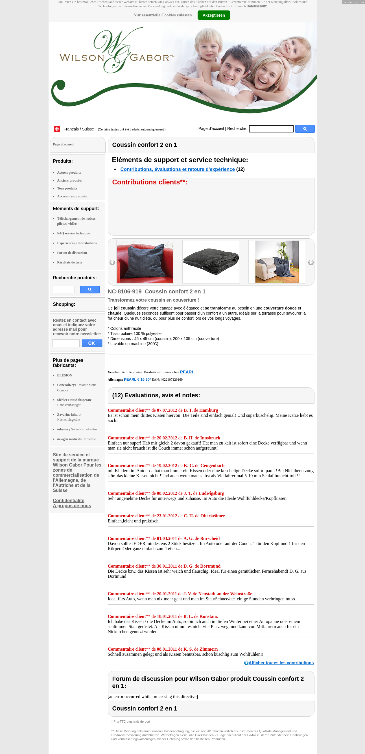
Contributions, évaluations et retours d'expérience (178, 169)
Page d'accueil (211, 128)
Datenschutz (257, 6)
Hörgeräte (76, 439)
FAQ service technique (73, 233)
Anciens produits (69, 180)
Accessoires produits (72, 196)
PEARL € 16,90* (137, 379)
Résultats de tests (69, 262)
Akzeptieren (214, 15)
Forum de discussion (72, 253)
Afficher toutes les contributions (281, 662)
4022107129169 (172, 380)
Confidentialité (68, 500)
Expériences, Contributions (77, 243)
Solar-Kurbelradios (77, 429)
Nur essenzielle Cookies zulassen (163, 15)
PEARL (187, 371)
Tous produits (67, 188)
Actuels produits (69, 173)
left (112, 262)
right (311, 262)
